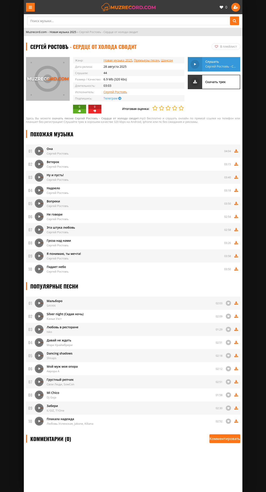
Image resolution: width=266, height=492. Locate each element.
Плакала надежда (60, 419)
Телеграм (113, 98)
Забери (52, 406)
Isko (49, 332)
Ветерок (53, 162)
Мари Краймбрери (60, 345)
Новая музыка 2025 (63, 32)
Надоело (53, 188)
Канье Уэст (54, 319)
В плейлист (226, 46)
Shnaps (51, 358)
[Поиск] (234, 20)
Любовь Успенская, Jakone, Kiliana (70, 424)
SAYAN (51, 306)
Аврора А (53, 371)
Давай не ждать (59, 340)
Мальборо (55, 301)
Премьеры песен (146, 60)
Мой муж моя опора (62, 366)
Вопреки (53, 201)
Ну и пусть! (55, 175)
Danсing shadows (60, 353)
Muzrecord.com (36, 32)
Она (50, 149)
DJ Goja (51, 397)
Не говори (55, 214)
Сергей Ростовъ (115, 92)
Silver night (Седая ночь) (65, 314)
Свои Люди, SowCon (61, 384)
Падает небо (56, 267)
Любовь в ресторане (62, 327)
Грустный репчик (60, 379)
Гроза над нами (59, 240)
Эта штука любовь (61, 227)
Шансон (167, 60)
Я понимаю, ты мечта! (64, 254)
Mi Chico (53, 393)
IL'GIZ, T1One (55, 410)
